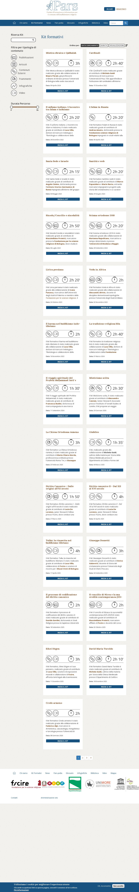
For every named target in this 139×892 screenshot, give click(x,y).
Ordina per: (74, 45)
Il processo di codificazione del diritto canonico (61, 595)
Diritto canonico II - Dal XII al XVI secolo (105, 487)
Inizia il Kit (63, 91)
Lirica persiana (54, 269)
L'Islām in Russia (98, 107)
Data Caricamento (90, 45)
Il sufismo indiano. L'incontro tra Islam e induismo (63, 108)
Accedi (110, 9)
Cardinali (94, 52)
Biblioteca (96, 23)
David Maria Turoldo (101, 648)
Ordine (126, 45)
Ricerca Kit (17, 34)
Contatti (14, 798)
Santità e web (96, 161)
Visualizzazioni (117, 45)
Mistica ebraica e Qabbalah (61, 52)
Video (106, 23)
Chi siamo (24, 23)
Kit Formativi (37, 23)
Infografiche (83, 23)
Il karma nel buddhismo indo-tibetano (63, 325)
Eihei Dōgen (53, 648)
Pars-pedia (59, 23)
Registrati (121, 9)
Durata (104, 45)
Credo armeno (54, 702)
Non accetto (118, 886)
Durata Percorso (20, 103)
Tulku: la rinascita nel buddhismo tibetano (58, 541)
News (48, 23)
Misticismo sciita (99, 377)
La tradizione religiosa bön (104, 323)
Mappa (113, 773)
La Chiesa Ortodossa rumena (62, 432)
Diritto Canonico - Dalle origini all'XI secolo (60, 487)
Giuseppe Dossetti (99, 540)
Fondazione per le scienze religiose (61, 298)
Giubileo (94, 432)
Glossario (71, 23)
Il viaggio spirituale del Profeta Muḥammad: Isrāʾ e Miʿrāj (61, 380)
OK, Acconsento (104, 886)
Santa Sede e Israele (57, 161)
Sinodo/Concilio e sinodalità (62, 215)
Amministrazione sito (49, 798)
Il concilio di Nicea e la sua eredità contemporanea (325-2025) (105, 597)
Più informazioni (21, 890)
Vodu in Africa (97, 269)
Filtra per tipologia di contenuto (23, 49)
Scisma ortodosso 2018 (102, 215)
